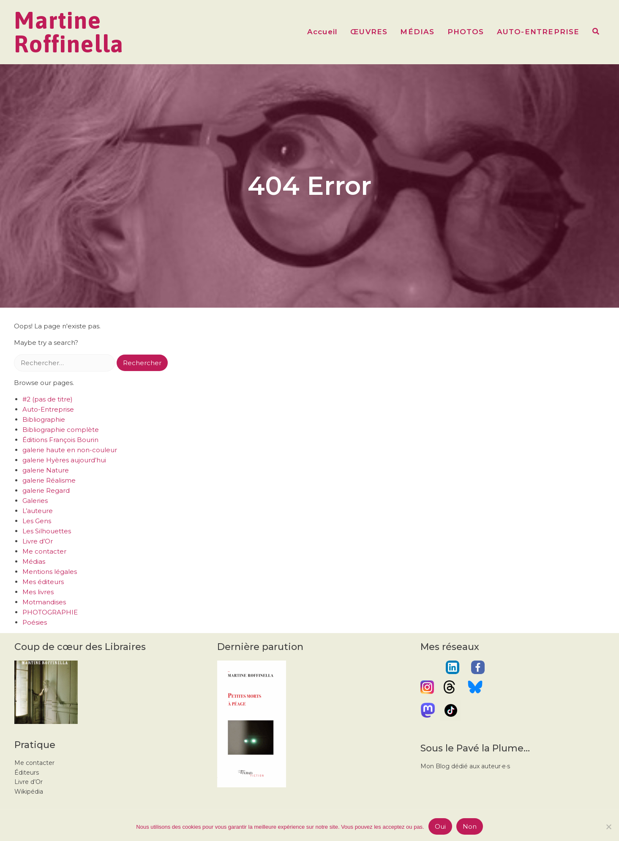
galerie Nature (45, 470)
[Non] (608, 826)
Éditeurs (26, 772)
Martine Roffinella (69, 32)
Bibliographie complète (60, 430)
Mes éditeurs (43, 582)
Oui (440, 826)
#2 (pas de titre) (47, 399)
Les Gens (36, 521)
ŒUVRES (368, 31)
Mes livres (38, 592)
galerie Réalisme (49, 480)
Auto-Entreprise (48, 409)
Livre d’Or (37, 541)
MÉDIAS (417, 31)
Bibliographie (43, 419)
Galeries (35, 501)
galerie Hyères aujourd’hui (64, 460)
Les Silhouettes (46, 531)
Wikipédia (28, 791)
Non (470, 826)
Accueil (322, 31)
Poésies (34, 622)
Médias (33, 561)
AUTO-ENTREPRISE (538, 31)
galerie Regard (46, 490)
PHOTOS (465, 31)
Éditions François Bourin (60, 440)
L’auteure (37, 511)
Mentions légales (49, 572)
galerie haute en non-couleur (69, 450)
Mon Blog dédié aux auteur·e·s (465, 766)
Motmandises (44, 602)
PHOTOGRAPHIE (50, 612)
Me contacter (44, 551)
